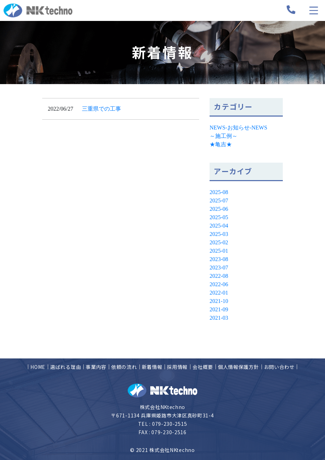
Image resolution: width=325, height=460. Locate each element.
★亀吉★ (221, 144)
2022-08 (219, 276)
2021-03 (219, 318)
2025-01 (219, 251)
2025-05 (219, 217)
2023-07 (219, 267)
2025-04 (219, 226)
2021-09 (219, 309)
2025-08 (219, 192)
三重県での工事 (101, 109)
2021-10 (219, 301)
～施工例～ (223, 136)
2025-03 (219, 234)
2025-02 (219, 242)
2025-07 (219, 200)
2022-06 (219, 284)
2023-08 (219, 259)
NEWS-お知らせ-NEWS (238, 128)
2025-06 (219, 209)
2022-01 (219, 293)
